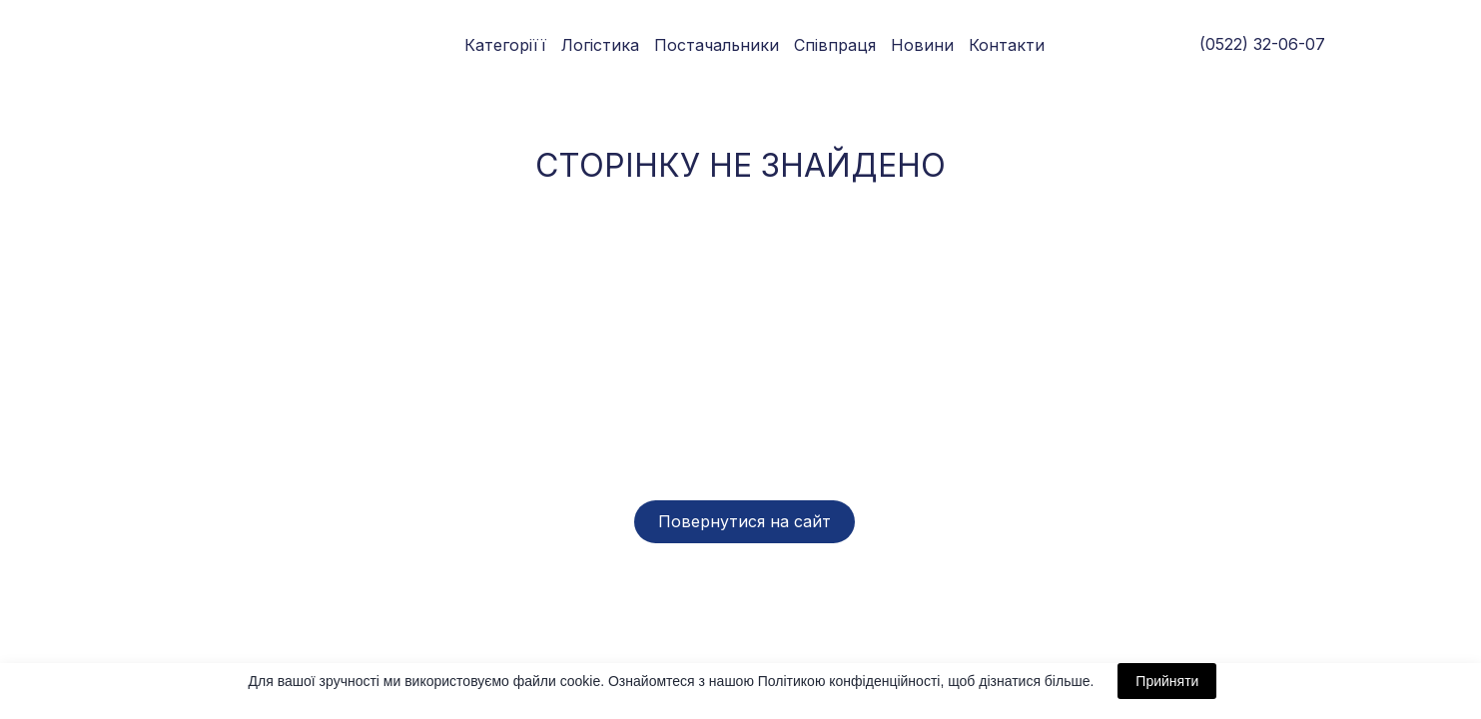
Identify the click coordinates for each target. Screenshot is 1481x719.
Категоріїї (505, 45)
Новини (922, 45)
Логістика (600, 45)
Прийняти (1166, 681)
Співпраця (835, 45)
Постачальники (716, 45)
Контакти (1007, 45)
